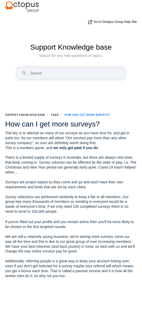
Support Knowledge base (71, 47)
